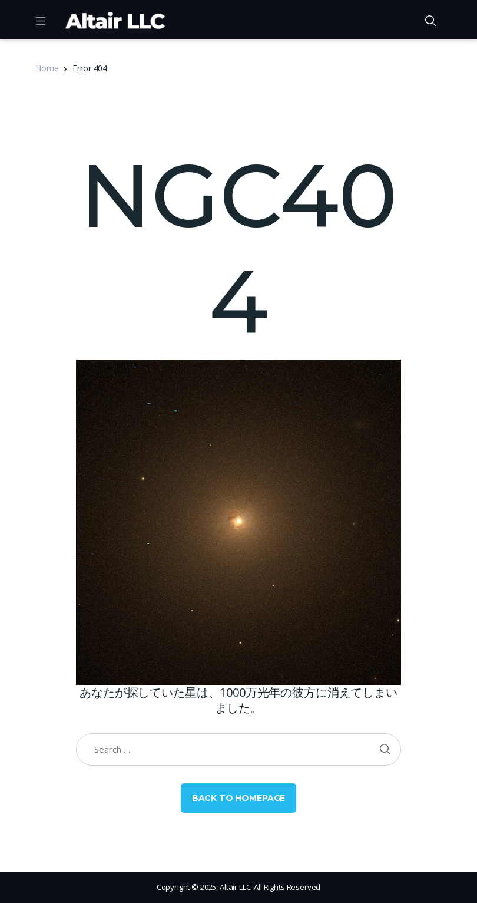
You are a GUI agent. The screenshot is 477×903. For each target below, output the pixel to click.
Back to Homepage (239, 798)
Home (46, 68)
